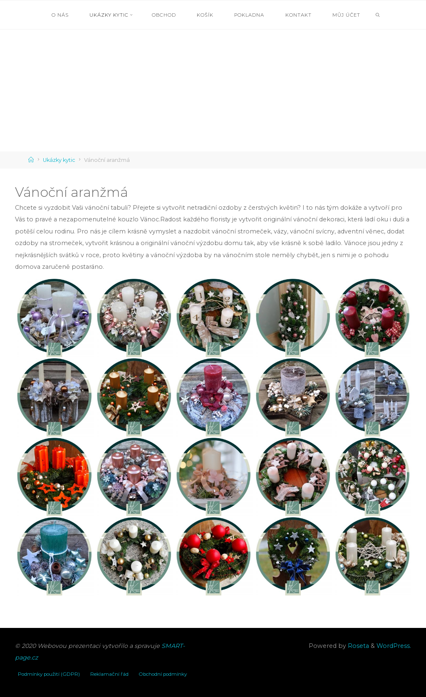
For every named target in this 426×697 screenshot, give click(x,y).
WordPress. (393, 646)
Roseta (357, 646)
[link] (378, 15)
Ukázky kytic (59, 160)
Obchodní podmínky (163, 674)
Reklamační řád (109, 674)
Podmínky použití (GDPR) (49, 674)
